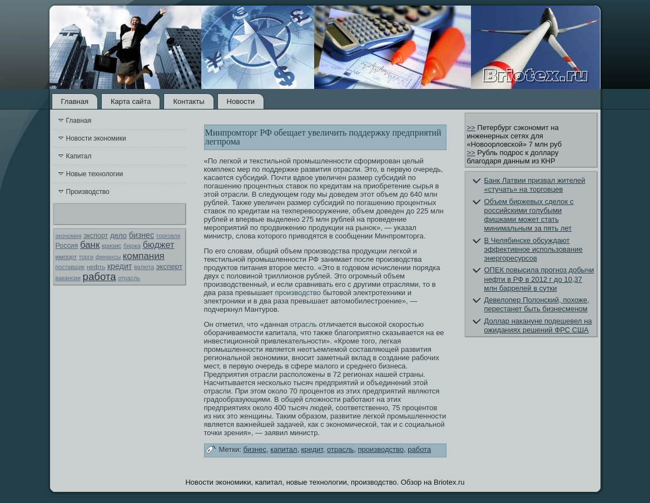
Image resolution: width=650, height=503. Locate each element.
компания (144, 256)
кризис (111, 245)
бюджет (159, 245)
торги (86, 256)
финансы (108, 256)
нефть (96, 266)
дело (118, 235)
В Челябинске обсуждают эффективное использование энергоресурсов (533, 249)
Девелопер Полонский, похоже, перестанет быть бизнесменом (536, 304)
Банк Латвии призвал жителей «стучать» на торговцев (535, 184)
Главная (74, 101)
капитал (283, 449)
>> (471, 127)
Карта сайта (131, 101)
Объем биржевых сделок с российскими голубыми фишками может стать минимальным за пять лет (529, 215)
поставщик (70, 266)
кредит (119, 266)
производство (298, 292)
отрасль (129, 278)
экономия (69, 235)
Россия (67, 246)
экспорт (95, 236)
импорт (66, 256)
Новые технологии (94, 174)
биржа (132, 245)
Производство (88, 192)
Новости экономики (96, 138)
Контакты (188, 101)
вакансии (68, 278)
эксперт (169, 266)
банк (90, 245)
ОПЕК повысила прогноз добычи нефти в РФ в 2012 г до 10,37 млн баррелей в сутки (539, 279)
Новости (241, 101)
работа (99, 276)
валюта (144, 266)
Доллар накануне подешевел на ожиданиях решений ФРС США (538, 325)
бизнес (141, 235)
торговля (168, 235)
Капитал (79, 156)
